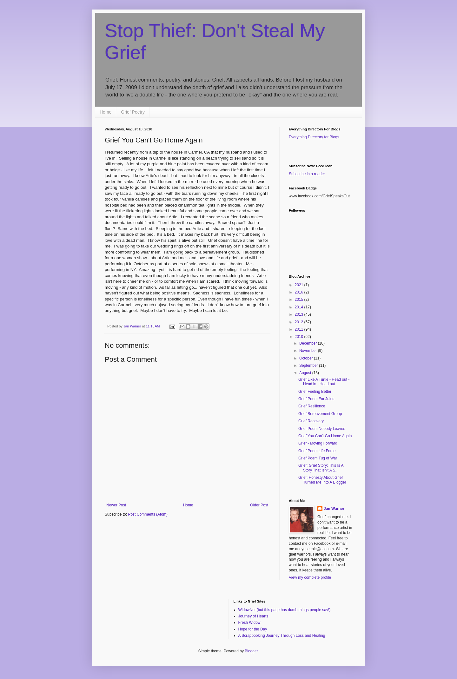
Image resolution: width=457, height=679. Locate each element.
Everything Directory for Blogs (314, 137)
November (308, 350)
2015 (299, 299)
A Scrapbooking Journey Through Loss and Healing (281, 635)
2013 (299, 314)
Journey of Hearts (253, 616)
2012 (299, 322)
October (306, 358)
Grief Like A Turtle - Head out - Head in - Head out (323, 381)
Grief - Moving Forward (317, 443)
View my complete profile (310, 577)
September (309, 365)
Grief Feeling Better (314, 391)
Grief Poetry (133, 112)
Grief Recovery (311, 421)
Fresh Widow (249, 622)
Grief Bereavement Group (320, 414)
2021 (299, 285)
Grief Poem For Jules (316, 399)
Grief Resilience (311, 406)
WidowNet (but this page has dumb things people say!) (284, 610)
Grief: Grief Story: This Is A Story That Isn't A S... (320, 467)
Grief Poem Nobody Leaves (321, 428)
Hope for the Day (252, 629)
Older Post (259, 505)
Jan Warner (334, 508)
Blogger (251, 651)
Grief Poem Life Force (316, 451)
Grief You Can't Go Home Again (325, 436)
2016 (299, 292)
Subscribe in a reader (307, 174)
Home (105, 112)
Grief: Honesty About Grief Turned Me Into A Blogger (322, 479)
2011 (299, 329)
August (305, 373)
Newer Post (116, 505)
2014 (299, 307)
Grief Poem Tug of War (317, 458)
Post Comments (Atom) (148, 514)
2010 (299, 336)
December (308, 343)
